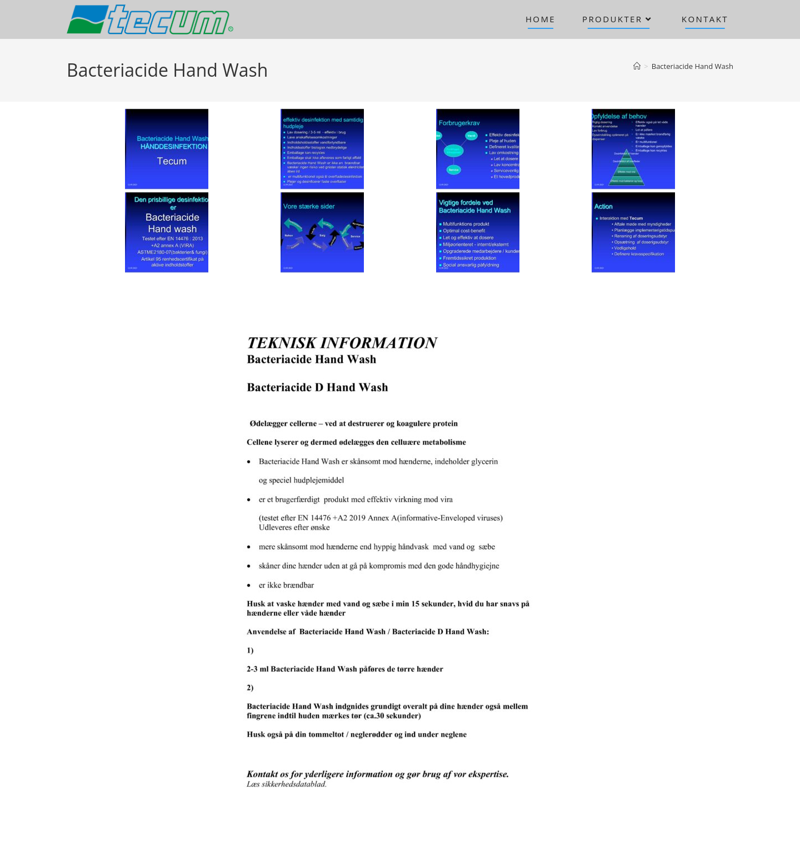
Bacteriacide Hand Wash (692, 66)
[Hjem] (637, 66)
